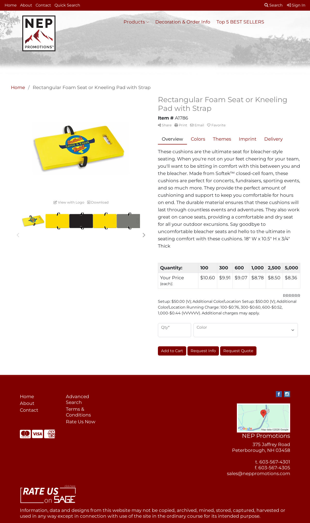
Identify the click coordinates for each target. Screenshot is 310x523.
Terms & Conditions (78, 412)
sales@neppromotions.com (258, 473)
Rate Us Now (80, 421)
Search (273, 5)
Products (136, 22)
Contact (43, 5)
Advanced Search (77, 399)
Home (11, 5)
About (26, 5)
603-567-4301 (274, 462)
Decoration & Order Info (182, 22)
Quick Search (67, 5)
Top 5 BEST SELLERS (240, 22)
